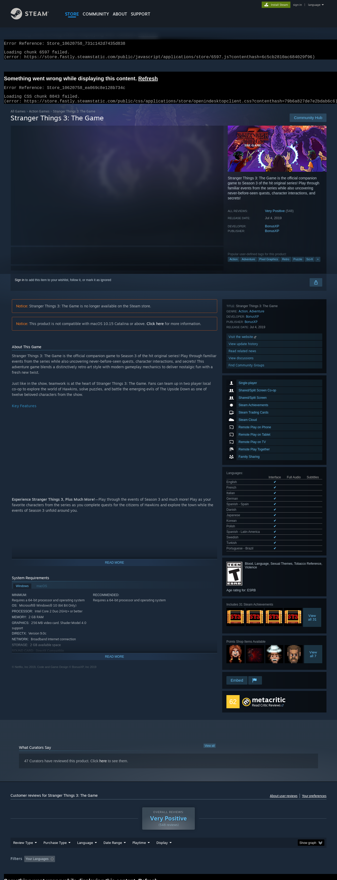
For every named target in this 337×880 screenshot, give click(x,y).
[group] (168, 830)
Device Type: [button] (280, 830)
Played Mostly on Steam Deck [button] (169, 830)
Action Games (39, 118)
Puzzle (298, 265)
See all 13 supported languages (248, 440)
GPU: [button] (257, 830)
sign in (297, 5)
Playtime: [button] (131, 830)
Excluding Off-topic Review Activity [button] (90, 830)
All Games (18, 118)
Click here (155, 330)
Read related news (242, 615)
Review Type (23, 813)
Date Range (112, 813)
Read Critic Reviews (266, 672)
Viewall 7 (313, 545)
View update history (243, 607)
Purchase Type (55, 813)
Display (162, 813)
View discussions (241, 622)
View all (210, 712)
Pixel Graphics (268, 265)
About (120, 14)
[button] (28, 829)
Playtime (139, 813)
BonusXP (272, 232)
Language (85, 813)
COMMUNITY (96, 14)
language (314, 5)
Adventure (248, 265)
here (103, 728)
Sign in (19, 286)
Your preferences (314, 763)
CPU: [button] (240, 830)
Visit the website (243, 600)
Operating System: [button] (213, 830)
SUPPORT (140, 14)
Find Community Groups (246, 629)
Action (234, 265)
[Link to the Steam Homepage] (34, 18)
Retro (285, 265)
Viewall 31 (312, 508)
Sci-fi (309, 265)
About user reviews (284, 763)
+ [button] (318, 265)
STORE (72, 14)
